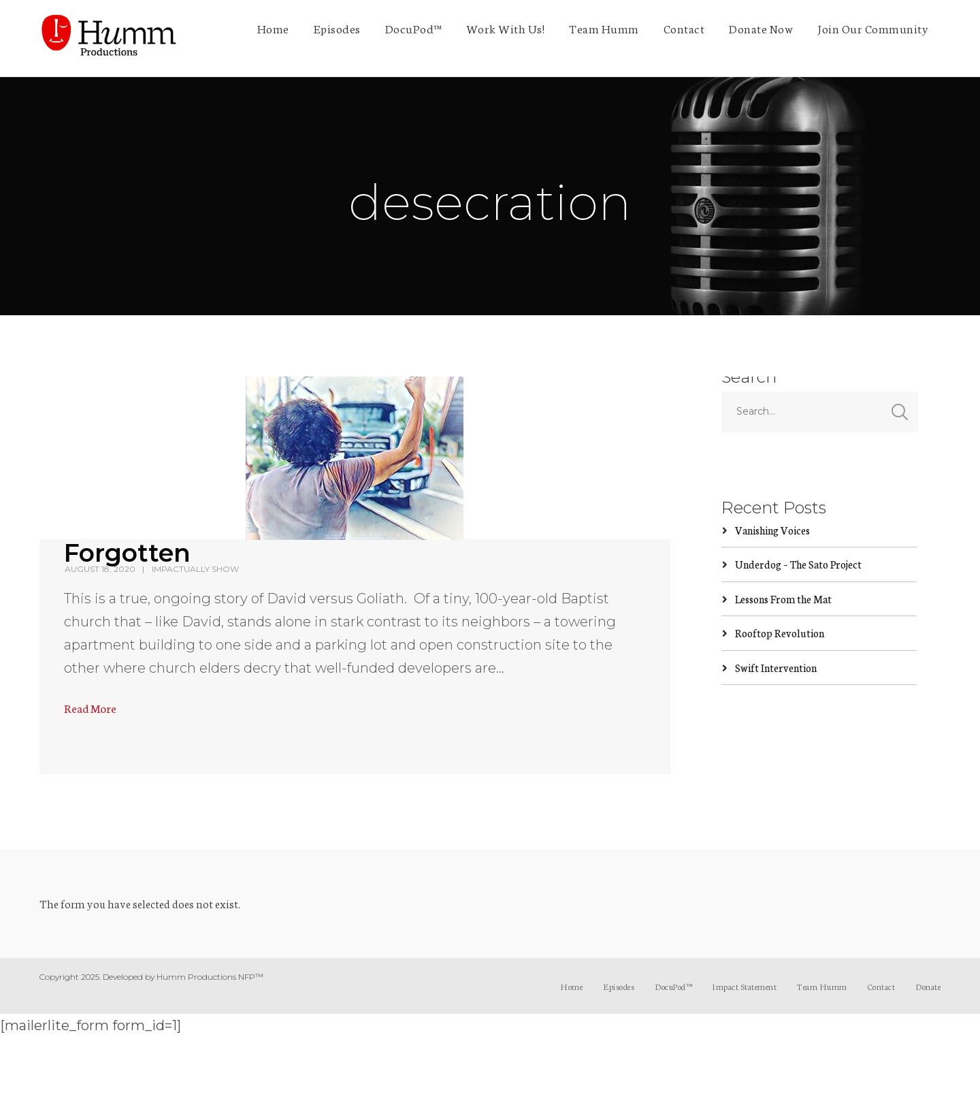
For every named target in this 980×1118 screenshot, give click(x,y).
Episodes (337, 28)
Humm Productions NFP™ (210, 977)
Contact (684, 28)
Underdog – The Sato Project (798, 564)
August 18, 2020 (100, 569)
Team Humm (604, 28)
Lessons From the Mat (783, 599)
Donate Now (761, 28)
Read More (90, 708)
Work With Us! (505, 28)
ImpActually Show (195, 569)
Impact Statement (744, 986)
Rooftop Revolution (779, 633)
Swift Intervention (776, 667)
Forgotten (127, 553)
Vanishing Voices (772, 530)
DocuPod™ (413, 28)
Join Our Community (872, 28)
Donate (928, 986)
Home (273, 28)
